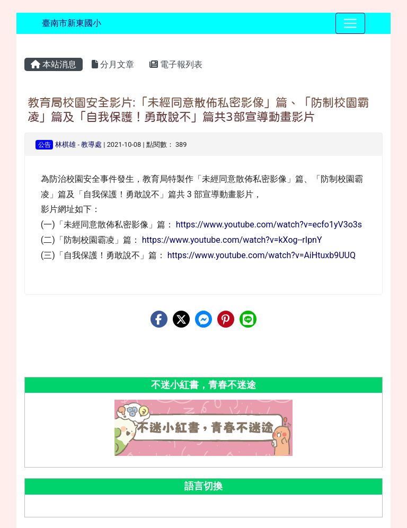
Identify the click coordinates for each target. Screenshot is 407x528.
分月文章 (113, 64)
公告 (44, 144)
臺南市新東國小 (71, 23)
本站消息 (53, 64)
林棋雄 (65, 144)
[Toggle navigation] (350, 23)
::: (26, 43)
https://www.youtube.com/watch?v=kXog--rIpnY (232, 240)
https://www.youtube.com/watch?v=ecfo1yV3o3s (269, 224)
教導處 (91, 144)
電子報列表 (175, 64)
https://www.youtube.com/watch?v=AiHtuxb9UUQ (261, 255)
